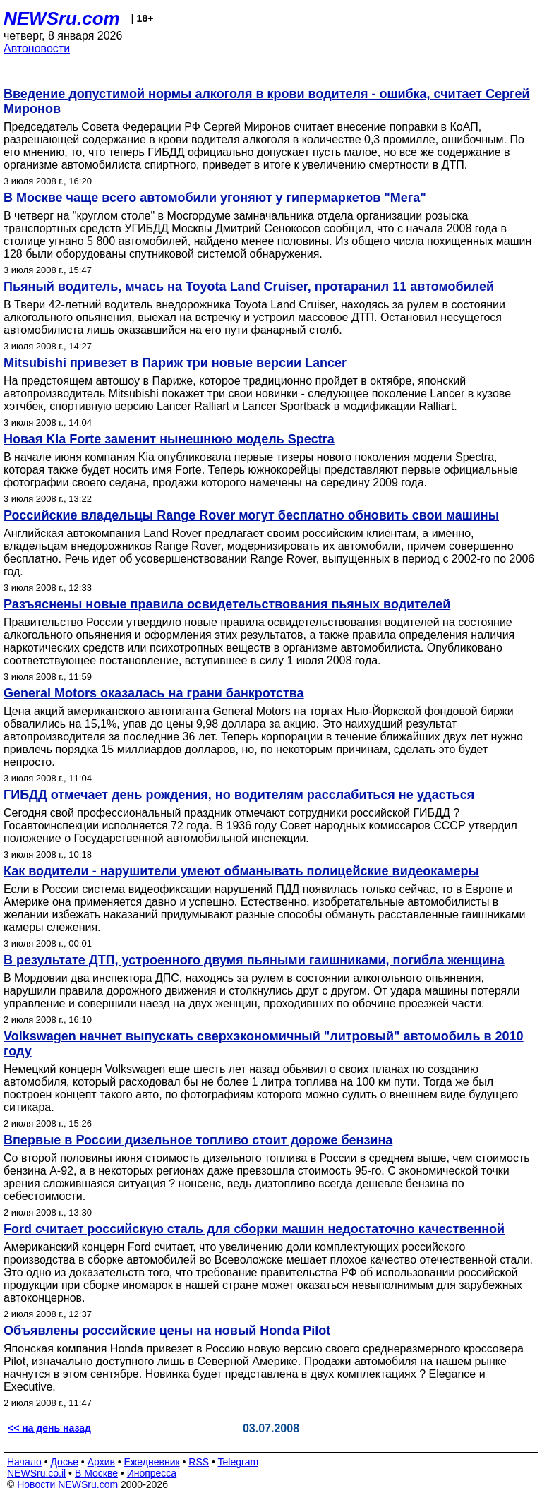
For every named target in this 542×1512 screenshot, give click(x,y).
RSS (198, 1462)
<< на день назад (49, 1428)
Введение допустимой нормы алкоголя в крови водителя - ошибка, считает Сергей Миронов (267, 101)
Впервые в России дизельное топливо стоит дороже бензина (198, 1140)
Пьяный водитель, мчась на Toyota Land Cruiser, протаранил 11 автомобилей (249, 287)
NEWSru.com (62, 18)
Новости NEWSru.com (67, 1484)
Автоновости (37, 48)
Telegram (238, 1462)
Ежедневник (152, 1462)
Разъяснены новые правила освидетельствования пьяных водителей (227, 604)
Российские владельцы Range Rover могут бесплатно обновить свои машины (251, 515)
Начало (24, 1462)
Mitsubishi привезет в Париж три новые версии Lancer (175, 363)
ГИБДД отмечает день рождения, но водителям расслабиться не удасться (239, 795)
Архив (101, 1462)
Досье (64, 1462)
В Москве (96, 1473)
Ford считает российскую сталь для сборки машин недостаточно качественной (254, 1229)
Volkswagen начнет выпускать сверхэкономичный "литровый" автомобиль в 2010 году (264, 1043)
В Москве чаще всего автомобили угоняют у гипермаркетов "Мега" (215, 198)
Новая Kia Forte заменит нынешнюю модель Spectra (169, 439)
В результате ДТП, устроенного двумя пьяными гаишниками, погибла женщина (254, 960)
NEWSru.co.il (36, 1473)
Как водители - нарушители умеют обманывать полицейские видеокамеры (241, 871)
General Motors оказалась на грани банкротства (154, 693)
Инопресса (152, 1473)
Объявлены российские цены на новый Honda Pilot (167, 1331)
